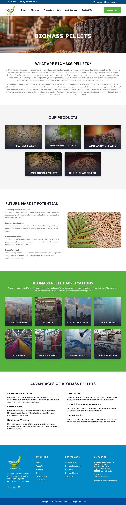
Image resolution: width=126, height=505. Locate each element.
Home (23, 10)
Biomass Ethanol (71, 473)
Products (48, 10)
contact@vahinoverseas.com (106, 2)
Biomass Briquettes (72, 466)
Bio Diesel (69, 469)
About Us (35, 10)
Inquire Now (112, 10)
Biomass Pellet (71, 463)
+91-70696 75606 (31, 2)
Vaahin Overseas (63, 501)
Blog (58, 10)
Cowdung (69, 476)
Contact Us (87, 10)
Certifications (71, 10)
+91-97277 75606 (16, 2)
